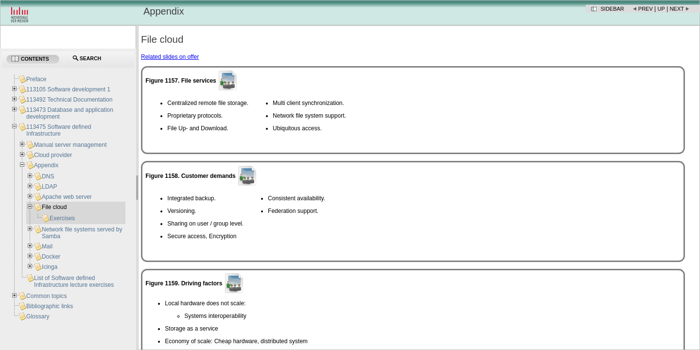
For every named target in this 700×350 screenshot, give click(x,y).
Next (677, 9)
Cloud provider (53, 155)
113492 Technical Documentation (69, 99)
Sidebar (612, 9)
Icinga (49, 266)
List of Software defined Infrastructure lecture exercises (74, 281)
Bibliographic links (49, 306)
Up (661, 9)
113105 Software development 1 (68, 89)
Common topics (46, 296)
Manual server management (70, 144)
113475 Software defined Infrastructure (58, 130)
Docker (51, 256)
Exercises (62, 218)
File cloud (54, 207)
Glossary (37, 316)
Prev (645, 9)
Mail (47, 246)
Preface (36, 79)
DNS (48, 176)
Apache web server (67, 196)
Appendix (46, 165)
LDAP (49, 186)
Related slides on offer (170, 56)
